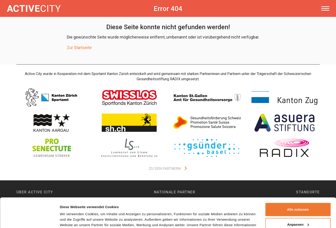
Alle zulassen (298, 180)
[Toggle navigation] (325, 8)
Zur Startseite (79, 47)
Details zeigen (71, 219)
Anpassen (298, 195)
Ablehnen (298, 210)
